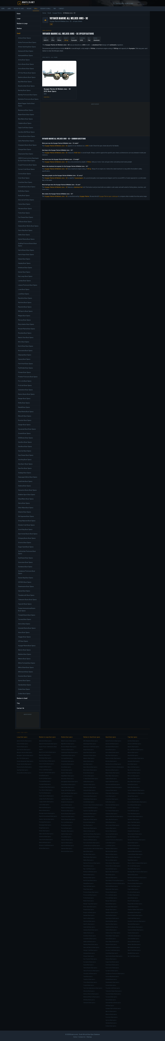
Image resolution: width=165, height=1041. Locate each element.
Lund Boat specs (110, 845)
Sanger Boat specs (111, 909)
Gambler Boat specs (133, 819)
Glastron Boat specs (89, 831)
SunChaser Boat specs (112, 964)
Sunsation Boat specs (89, 962)
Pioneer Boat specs (111, 892)
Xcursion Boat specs (112, 1017)
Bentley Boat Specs (24, 90)
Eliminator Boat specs (67, 778)
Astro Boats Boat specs (112, 752)
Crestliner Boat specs (112, 799)
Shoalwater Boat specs (134, 912)
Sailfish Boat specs (66, 834)
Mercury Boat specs (111, 860)
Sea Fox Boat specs (89, 918)
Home (3, 8)
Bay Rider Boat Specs (25, 81)
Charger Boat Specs (24, 149)
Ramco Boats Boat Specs (26, 394)
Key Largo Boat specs (112, 834)
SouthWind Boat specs (89, 938)
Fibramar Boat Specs (25, 208)
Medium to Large (19, 8)
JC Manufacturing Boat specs (91, 845)
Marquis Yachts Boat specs (24, 752)
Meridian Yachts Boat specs (47, 813)
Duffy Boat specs (110, 802)
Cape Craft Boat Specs (25, 127)
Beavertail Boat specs (134, 772)
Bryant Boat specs (88, 772)
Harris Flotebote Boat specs (91, 836)
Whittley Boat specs (89, 999)
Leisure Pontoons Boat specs (114, 839)
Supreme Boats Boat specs (135, 930)
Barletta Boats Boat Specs (26, 77)
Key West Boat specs (89, 854)
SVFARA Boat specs (111, 979)
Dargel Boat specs (133, 796)
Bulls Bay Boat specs (134, 787)
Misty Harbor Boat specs (112, 863)
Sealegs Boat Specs (24, 473)
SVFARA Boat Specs (24, 582)
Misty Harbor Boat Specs (26, 324)
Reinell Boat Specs (24, 407)
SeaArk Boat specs (133, 906)
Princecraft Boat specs (90, 895)
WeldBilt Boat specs (133, 953)
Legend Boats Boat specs (135, 854)
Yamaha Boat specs (111, 1023)
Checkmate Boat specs (90, 796)
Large (9, 8)
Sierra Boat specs (111, 938)
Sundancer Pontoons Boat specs (115, 973)
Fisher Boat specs (111, 807)
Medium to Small (46, 8)
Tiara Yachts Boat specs (46, 839)
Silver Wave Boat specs (112, 941)
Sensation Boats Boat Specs (27, 490)
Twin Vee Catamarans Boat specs (92, 988)
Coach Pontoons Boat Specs (27, 165)
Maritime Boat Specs (24, 302)
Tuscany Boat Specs (24, 619)
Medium (29, 8)
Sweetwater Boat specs (112, 982)
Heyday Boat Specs (24, 263)
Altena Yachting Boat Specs (27, 47)
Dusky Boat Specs (24, 195)
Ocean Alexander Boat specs (25, 761)
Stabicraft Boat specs (89, 941)
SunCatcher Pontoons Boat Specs (27, 552)
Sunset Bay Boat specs (112, 976)
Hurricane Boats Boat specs (91, 842)
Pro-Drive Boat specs (134, 892)
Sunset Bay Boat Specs (25, 578)
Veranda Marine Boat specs (113, 1002)
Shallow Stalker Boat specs (135, 909)
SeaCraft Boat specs (89, 927)
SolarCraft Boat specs (134, 918)
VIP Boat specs (110, 1005)
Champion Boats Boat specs (114, 787)
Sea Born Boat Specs (25, 442)
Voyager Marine (57, 13)
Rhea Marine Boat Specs (25, 411)
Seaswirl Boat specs (67, 839)
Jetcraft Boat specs (67, 796)
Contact (61, 8)
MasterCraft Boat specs (68, 807)
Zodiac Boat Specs (24, 693)
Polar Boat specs (88, 889)
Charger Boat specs (111, 790)
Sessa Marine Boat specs (24, 772)
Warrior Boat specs (111, 1011)
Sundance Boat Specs (25, 566)
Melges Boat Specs (24, 315)
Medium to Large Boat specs (47, 737)
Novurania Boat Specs (25, 350)
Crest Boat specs (111, 796)
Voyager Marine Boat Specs (26, 645)
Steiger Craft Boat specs (90, 950)
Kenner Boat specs (111, 831)
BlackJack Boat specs (134, 778)
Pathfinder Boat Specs (25, 368)
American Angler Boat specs (136, 758)
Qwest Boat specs (133, 898)
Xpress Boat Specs (24, 680)
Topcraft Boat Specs (25, 604)
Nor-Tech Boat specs (23, 758)
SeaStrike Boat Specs (25, 481)
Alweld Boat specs (133, 755)
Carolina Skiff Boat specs (113, 784)
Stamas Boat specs (66, 848)
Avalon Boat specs (88, 761)
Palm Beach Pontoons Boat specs (115, 883)
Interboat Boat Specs (25, 267)
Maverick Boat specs (111, 854)
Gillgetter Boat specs (134, 831)
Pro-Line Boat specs (67, 822)
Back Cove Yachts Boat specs (47, 752)
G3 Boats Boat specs (111, 813)
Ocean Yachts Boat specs (24, 764)
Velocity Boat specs (89, 991)
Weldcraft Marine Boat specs (91, 996)
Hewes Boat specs (111, 828)
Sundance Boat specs (112, 970)
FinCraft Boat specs (133, 810)
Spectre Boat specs (67, 842)
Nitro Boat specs (110, 874)
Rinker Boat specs (44, 830)
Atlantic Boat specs (88, 758)
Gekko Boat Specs (24, 235)
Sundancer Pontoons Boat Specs (26, 572)
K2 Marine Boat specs (134, 845)
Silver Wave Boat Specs (25, 507)
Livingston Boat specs (134, 857)
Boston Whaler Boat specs (68, 746)
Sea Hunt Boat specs (89, 921)
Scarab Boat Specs (24, 433)
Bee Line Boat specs (133, 775)
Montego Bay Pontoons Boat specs (137, 871)
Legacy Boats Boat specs (46, 801)
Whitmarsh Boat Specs (25, 672)
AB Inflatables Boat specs (90, 741)
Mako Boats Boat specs (89, 857)
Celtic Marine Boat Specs (26, 141)
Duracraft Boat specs (134, 799)
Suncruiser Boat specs (112, 967)
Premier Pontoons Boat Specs (27, 377)
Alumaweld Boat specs (112, 746)
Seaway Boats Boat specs (90, 930)
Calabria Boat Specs (24, 123)
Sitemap (89, 1037)
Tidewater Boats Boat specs (114, 991)
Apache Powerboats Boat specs (48, 743)
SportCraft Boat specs (67, 845)
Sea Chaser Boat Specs (25, 455)
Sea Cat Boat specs (111, 915)
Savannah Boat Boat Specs (27, 429)
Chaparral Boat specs (45, 766)
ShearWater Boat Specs (26, 499)
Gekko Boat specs (111, 822)
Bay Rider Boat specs (112, 755)
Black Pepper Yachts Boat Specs (26, 104)
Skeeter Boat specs (111, 944)
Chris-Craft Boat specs (45, 769)
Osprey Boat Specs (24, 359)
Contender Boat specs (67, 761)
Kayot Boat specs (88, 851)
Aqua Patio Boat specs (89, 752)
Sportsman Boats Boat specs (114, 956)
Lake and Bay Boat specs (135, 851)
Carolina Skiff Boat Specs (26, 132)
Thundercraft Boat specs (113, 988)
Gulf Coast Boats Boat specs (69, 793)
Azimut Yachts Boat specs (24, 741)
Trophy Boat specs (88, 985)
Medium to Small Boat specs (91, 737)
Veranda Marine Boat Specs (27, 628)
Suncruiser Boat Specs (25, 562)
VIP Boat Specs (23, 641)
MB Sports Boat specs (112, 857)
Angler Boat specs (88, 749)
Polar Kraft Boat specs (134, 886)
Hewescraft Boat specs (90, 839)
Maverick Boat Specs (24, 307)
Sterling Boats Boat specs (135, 927)
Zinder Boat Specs (24, 689)
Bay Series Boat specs (134, 770)
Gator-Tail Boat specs (134, 825)
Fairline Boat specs (22, 746)
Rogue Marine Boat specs (135, 903)
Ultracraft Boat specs (134, 941)
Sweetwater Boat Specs (26, 586)
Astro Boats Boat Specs (26, 64)
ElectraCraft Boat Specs (26, 200)
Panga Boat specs (88, 883)
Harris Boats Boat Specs (26, 250)
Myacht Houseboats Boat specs (48, 816)
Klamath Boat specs (133, 848)
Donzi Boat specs (66, 767)
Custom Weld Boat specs (90, 807)
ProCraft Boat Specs (25, 385)
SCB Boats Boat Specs (25, 438)
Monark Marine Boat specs (113, 866)
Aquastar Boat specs (134, 761)
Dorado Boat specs (66, 770)
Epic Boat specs (88, 825)
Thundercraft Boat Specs (26, 595)
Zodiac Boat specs (111, 1026)
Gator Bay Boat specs (112, 819)
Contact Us (20, 708)
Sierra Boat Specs (24, 503)
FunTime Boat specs (45, 793)
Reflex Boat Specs (24, 403)
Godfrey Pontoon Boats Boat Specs (27, 244)
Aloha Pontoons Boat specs (113, 741)
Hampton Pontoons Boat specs (136, 839)
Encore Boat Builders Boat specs (137, 802)
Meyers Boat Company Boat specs (137, 863)
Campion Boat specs (89, 784)
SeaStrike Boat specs (112, 927)
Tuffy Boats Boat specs (134, 935)
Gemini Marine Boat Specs (26, 239)
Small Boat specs (111, 737)
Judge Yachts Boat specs (46, 798)
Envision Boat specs (89, 822)
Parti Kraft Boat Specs (25, 363)
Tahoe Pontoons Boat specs (91, 970)
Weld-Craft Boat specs (134, 950)
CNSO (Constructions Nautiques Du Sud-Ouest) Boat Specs (28, 159)
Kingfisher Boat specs (67, 802)
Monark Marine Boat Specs (26, 329)
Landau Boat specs (111, 836)
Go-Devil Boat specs (133, 836)
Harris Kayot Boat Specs (26, 254)
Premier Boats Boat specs (90, 892)
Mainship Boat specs (45, 807)
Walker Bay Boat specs (134, 944)
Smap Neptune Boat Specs (26, 521)
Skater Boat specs (88, 932)
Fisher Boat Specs (24, 213)
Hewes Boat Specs (24, 259)
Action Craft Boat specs (134, 743)
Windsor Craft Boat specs (46, 845)
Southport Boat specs (89, 935)
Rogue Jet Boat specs (89, 912)
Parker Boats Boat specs (68, 819)
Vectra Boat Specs (24, 624)
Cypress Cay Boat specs (90, 810)
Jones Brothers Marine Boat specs (93, 848)
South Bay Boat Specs (25, 529)
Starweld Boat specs (134, 924)
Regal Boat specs (44, 828)
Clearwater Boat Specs (25, 154)
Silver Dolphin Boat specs (135, 915)
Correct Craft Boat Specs (26, 169)
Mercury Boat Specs (24, 320)
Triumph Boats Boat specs (113, 994)
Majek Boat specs (133, 860)
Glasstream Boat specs (90, 828)
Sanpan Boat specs (88, 915)
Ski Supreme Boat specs (113, 947)
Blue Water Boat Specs (25, 119)
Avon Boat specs (132, 764)
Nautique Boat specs (89, 877)
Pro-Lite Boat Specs (24, 381)
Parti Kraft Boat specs (112, 886)
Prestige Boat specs (45, 822)
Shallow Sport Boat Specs (26, 494)
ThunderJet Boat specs (90, 973)
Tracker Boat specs (133, 932)
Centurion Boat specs (67, 749)
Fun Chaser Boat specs (112, 810)
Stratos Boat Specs (24, 542)
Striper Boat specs (88, 956)
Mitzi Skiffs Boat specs (134, 868)
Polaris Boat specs (133, 889)
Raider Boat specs (88, 900)
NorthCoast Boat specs (90, 880)
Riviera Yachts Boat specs (24, 767)
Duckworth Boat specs (89, 813)
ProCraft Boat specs (111, 898)
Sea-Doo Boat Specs (25, 468)
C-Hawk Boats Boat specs (90, 778)
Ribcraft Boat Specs (24, 416)
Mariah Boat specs (88, 866)
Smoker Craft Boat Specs (26, 525)
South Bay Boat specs (112, 953)
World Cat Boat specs (67, 851)
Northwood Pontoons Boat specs (137, 877)
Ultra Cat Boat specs (133, 938)
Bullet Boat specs (133, 784)
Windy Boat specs (44, 848)
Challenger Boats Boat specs (69, 752)
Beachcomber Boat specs (113, 758)
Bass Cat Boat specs (133, 767)
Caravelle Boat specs (89, 790)
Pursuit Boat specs (66, 828)
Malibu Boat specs (88, 860)
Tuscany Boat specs (111, 996)
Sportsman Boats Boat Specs (27, 534)
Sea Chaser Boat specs (112, 918)
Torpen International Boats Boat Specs (26, 609)
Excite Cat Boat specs (45, 778)
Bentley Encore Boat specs (113, 764)
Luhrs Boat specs (44, 804)
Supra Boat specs (88, 964)
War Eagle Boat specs (134, 947)
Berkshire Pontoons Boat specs (115, 767)
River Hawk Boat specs (89, 906)
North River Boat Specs (25, 346)
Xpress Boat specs (111, 1020)
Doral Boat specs (44, 775)
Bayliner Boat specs (45, 755)
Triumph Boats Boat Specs (26, 615)
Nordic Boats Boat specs (68, 813)
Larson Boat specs (66, 804)
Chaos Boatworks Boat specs (136, 793)
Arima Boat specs (111, 749)
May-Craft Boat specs (89, 868)
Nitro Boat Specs (23, 342)
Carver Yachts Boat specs (46, 763)
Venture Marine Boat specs (91, 994)
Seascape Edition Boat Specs (27, 477)
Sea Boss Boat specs (112, 912)
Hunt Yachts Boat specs (23, 749)
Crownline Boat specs (67, 764)
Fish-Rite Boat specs (134, 813)
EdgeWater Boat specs (67, 775)
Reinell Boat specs (111, 903)
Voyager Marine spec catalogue (108, 196)
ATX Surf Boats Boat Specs (27, 73)
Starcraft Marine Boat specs (91, 947)
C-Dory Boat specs (88, 775)
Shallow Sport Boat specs (113, 932)
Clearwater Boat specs (112, 793)
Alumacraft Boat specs (112, 743)
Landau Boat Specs (24, 280)
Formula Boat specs (45, 781)
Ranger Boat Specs (24, 398)
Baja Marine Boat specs (67, 743)
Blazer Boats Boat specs (112, 772)
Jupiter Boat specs (66, 799)
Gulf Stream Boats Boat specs (91, 834)
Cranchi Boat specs (22, 743)
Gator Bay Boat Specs (25, 230)
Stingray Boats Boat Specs (27, 538)
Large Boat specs (22, 737)
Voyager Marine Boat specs (113, 1008)
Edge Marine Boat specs (90, 819)
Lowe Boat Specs (23, 289)
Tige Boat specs (88, 976)
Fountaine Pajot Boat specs (47, 787)
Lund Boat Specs (23, 294)
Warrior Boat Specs (24, 650)
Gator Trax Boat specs (134, 822)
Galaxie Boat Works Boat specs (114, 816)
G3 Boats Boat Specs (25, 221)
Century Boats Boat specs (90, 793)
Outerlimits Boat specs (67, 816)
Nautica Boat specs (88, 874)
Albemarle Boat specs (45, 741)
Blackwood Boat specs (112, 770)
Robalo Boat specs (88, 909)
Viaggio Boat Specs (24, 637)
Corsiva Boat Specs (24, 173)
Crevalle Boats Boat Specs (26, 187)
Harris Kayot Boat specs (112, 825)
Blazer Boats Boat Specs (26, 114)
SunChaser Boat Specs (25, 558)
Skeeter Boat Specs (24, 512)
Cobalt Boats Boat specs (68, 755)
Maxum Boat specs (44, 810)
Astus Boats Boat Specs (26, 68)
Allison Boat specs (133, 752)
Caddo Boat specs (88, 781)
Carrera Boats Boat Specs (26, 136)
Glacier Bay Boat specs (67, 787)
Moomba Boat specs (111, 868)
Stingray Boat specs (89, 953)
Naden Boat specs (133, 874)
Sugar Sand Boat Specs (25, 547)
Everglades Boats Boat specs (69, 781)
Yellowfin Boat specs (89, 1002)
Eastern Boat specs (66, 772)
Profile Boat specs (88, 898)
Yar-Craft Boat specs (134, 956)
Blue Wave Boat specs (134, 781)
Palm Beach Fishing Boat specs (115, 880)
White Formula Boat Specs (26, 663)
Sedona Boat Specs (24, 486)
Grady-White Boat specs (68, 790)
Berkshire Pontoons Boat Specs (28, 99)
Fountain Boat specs (45, 784)
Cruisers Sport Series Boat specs (93, 804)
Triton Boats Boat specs (90, 982)
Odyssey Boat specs (111, 877)
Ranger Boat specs (111, 900)
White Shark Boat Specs (26, 667)
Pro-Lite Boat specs (111, 895)
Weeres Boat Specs (24, 658)
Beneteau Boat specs (45, 758)
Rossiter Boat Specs (24, 420)
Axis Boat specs (87, 764)
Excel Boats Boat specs (134, 804)
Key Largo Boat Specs (25, 276)
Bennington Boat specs (90, 770)
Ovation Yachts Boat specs (46, 819)
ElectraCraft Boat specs (112, 804)
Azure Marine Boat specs (90, 767)
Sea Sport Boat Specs (25, 464)
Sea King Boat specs (111, 921)
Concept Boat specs (67, 758)
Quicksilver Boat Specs (25, 390)
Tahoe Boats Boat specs (90, 967)
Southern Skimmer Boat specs (136, 921)
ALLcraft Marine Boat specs (135, 749)
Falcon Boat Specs (24, 204)
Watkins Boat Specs (24, 654)
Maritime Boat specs (111, 851)
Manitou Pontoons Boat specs (91, 863)
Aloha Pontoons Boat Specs (27, 42)
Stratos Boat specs (111, 959)
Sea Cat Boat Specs (24, 451)
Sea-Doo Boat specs (111, 924)
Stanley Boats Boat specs (90, 944)
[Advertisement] (28, 720)
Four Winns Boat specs (45, 790)
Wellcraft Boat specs (45, 842)
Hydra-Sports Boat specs (46, 796)
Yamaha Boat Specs (24, 685)
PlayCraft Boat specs (89, 886)
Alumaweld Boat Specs (25, 55)
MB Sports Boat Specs (25, 311)
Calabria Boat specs (111, 778)
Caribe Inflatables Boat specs (136, 790)
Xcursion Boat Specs (24, 676)
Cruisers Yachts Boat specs (47, 772)
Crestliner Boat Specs (25, 182)
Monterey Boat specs (67, 810)
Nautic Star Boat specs (112, 871)
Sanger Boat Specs (24, 424)
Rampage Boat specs (45, 825)
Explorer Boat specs (133, 807)
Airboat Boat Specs (24, 38)
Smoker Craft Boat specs (113, 950)
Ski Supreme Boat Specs (26, 516)
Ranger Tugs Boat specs (90, 903)
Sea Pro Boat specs (88, 924)
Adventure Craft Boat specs (91, 746)
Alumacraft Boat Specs (25, 51)
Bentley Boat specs (111, 761)
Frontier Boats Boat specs (135, 816)
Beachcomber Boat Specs (26, 86)
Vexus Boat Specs (24, 632)
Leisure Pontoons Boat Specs (27, 285)
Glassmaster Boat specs (135, 834)
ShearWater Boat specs (112, 935)
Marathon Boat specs (112, 848)
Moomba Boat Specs (24, 333)
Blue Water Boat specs (112, 775)
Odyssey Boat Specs (24, 355)
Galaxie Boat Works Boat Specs (28, 226)
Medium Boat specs (67, 737)
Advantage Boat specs (89, 743)
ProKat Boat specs (66, 825)
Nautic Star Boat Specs (25, 337)
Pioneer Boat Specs (24, 372)
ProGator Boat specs (134, 895)
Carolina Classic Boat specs (47, 761)
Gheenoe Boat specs (134, 828)
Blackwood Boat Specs (25, 110)
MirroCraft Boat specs (134, 866)
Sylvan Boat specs (111, 985)
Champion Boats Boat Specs (27, 145)
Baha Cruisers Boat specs (68, 741)
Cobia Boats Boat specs (90, 799)
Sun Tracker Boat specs (90, 959)
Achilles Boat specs (133, 741)
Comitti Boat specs (88, 802)
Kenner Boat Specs (24, 272)
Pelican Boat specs (133, 880)
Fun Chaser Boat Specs (25, 217)
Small (36, 8)
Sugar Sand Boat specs (112, 962)
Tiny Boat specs (132, 737)
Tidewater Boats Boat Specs (27, 599)
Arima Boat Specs (24, 60)
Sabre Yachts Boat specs (46, 833)
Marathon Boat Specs (25, 298)
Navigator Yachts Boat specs (25, 755)
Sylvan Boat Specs (24, 591)
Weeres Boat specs (111, 1014)
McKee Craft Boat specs (90, 871)
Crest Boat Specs (23, 178)
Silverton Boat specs (45, 836)
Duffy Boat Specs (23, 191)
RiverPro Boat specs (133, 900)
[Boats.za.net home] (26, 3)
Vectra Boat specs (111, 999)
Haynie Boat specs (133, 842)
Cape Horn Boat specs (89, 787)
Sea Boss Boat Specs (25, 446)
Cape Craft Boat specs (112, 781)
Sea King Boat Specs (24, 459)
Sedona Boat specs (111, 930)
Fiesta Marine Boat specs (68, 784)
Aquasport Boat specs (89, 755)
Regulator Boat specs (67, 831)
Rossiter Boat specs (111, 906)
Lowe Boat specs (110, 842)
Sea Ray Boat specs (22, 770)
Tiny (54, 8)
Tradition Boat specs (89, 979)
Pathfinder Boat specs (112, 889)
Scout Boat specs (66, 836)
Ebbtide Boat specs (88, 816)
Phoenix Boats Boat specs (135, 883)
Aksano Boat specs (133, 746)
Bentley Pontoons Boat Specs (27, 95)
